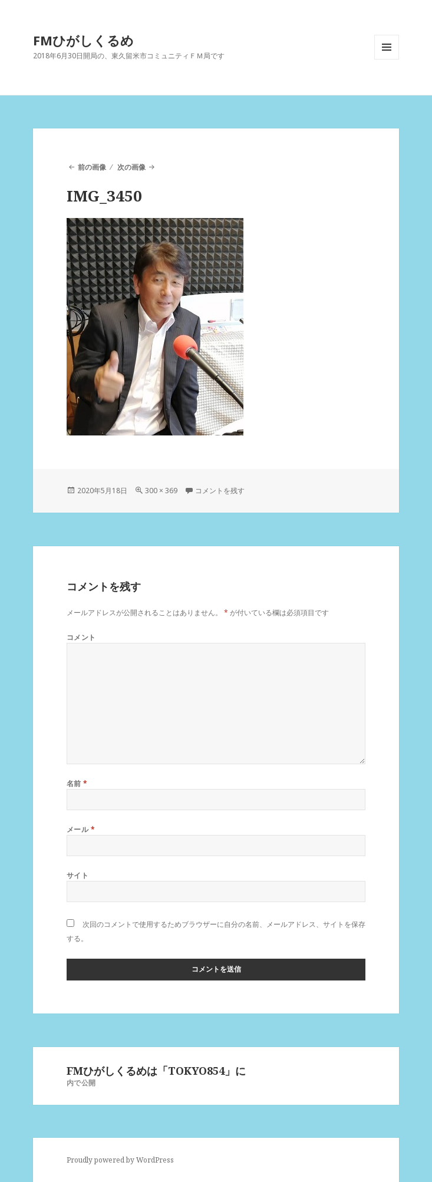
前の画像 (92, 167)
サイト (77, 875)
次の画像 (131, 167)
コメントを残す (220, 491)
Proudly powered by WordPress (120, 1160)
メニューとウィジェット (386, 59)
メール (81, 829)
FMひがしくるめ (83, 40)
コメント (81, 637)
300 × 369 (161, 491)
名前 (77, 783)
